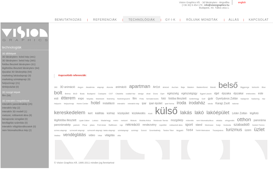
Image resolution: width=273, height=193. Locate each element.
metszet (124, 120)
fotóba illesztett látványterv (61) (19, 64)
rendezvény (149, 124)
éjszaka (226, 93)
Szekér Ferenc (258, 125)
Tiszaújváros (217, 130)
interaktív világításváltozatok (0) (19, 126)
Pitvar (84, 125)
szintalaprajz (123, 130)
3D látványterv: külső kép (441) (18, 56)
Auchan (175, 87)
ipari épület (155, 103)
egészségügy (189, 93)
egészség (173, 93)
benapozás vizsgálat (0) (15, 119)
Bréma (67, 93)
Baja (183, 87)
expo (81, 98)
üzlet (259, 129)
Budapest (91, 93)
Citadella (119, 93)
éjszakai (238, 93)
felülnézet (100, 99)
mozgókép (177, 120)
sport (189, 125)
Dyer (162, 93)
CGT (111, 93)
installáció (108, 103)
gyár (210, 98)
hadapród (245, 99)
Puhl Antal (101, 125)
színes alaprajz (60, 130)
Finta (141, 99)
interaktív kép (133, 103)
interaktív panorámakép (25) (17, 104)
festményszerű (123, 99)
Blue (263, 87)
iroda (181, 103)
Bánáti (213, 87)
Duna (155, 93)
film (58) (6, 95)
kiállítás (99, 113)
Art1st (156, 87)
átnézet (166, 87)
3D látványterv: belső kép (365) (19, 60)
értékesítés (250, 93)
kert (90, 113)
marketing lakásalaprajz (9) (16, 75)
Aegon (80, 87)
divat (148, 93)
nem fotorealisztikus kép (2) (17, 130)
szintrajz (134, 130)
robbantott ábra (175, 125)
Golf (203, 99)
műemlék (190, 120)
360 (55, 87)
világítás (110, 135)
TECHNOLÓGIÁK (192, 19)
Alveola (110, 87)
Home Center (82, 103)
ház (263, 99)
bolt (58, 92)
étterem (68, 98)
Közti (150, 113)
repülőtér (163, 125)
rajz (121, 125)
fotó (163, 98)
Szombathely (154, 130)
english (242, 2)
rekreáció (133, 125)
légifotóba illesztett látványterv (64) (20, 68)
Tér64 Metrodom (203, 130)
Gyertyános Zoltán (227, 98)
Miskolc (133, 120)
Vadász (57, 135)
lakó (199, 112)
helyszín (57, 103)
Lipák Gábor (84, 120)
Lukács (95, 120)
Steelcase (209, 125)
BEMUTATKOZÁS (118, 19)
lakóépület (218, 112)
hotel (95, 103)
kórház (111, 113)
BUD (75, 93)
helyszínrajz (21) (11, 83)
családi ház (130, 93)
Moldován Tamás (161, 120)
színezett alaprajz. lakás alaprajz (101, 130)
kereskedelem (69, 112)
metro (115, 120)
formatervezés (152, 99)
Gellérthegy (194, 99)
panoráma (260, 120)
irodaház (197, 103)
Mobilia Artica (145, 120)
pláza (92, 125)
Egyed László (205, 93)
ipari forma (169, 103)
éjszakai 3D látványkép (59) (17, 71)
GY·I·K (221, 19)
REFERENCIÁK (155, 19)
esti (56, 98)
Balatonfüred (202, 87)
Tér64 (189, 130)
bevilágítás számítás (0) (15, 122)
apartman (139, 86)
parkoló (76, 125)
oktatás (219, 120)
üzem (248, 130)
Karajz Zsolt (222, 103)
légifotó (254, 113)
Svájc (218, 125)
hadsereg (255, 99)
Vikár (100, 135)
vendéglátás (74, 134)
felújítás (90, 99)
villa (119, 135)
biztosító (255, 87)
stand (199, 124)
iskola (210, 103)
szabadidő (241, 125)
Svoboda (227, 125)
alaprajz (100, 87)
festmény (111, 99)
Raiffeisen (113, 125)
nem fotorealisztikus (205, 120)
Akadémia (90, 87)
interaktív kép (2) (11, 107)
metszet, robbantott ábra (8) (17, 115)
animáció (121, 87)
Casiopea (102, 93)
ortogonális (229, 120)
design (141, 93)
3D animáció (67, 87)
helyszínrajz (69, 103)
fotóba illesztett (177, 98)
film (135, 98)
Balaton (191, 87)
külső (166, 110)
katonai (235, 103)
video (92, 135)
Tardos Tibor (168, 130)
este (260, 93)
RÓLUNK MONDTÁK (252, 19)
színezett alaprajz (77, 130)
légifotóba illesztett (65, 120)
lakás (186, 112)
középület (123, 113)
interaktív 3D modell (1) (14, 111)
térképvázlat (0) (10, 87)
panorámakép (62, 124)
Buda (82, 93)
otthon (244, 119)
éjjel (216, 93)
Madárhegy (106, 120)
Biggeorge (244, 87)
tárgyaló (179, 130)
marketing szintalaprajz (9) (16, 79)
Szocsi (144, 130)
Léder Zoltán (239, 113)
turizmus (234, 129)
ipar (144, 103)
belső (228, 85)
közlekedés (138, 113)
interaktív (121, 103)
